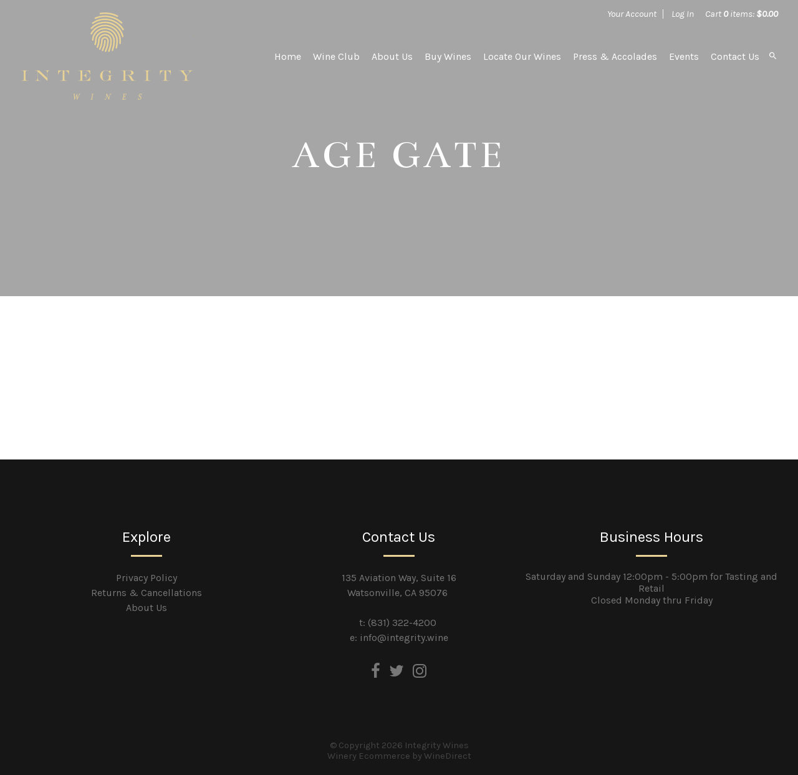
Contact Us (735, 56)
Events (684, 56)
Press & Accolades (615, 56)
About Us (392, 56)
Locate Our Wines (522, 56)
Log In (682, 13)
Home (287, 56)
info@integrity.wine (404, 637)
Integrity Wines (107, 56)
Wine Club (336, 56)
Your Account (631, 13)
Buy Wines (448, 56)
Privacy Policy (146, 578)
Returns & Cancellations (146, 593)
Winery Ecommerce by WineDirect (399, 756)
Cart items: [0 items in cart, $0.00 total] (741, 13)
